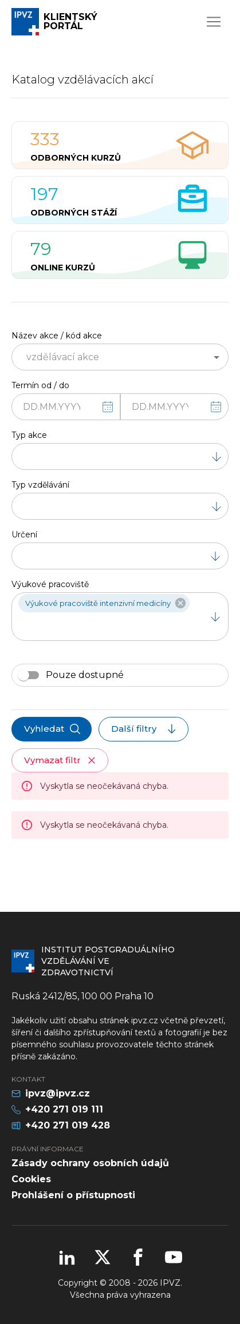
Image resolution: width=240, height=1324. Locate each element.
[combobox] (110, 357)
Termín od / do (40, 385)
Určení (24, 534)
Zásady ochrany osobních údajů (90, 1163)
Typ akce (29, 435)
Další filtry (144, 729)
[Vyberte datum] (107, 407)
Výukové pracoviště (50, 584)
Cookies (31, 1179)
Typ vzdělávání (40, 485)
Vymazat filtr (61, 760)
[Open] (216, 357)
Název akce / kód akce (56, 335)
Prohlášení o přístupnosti (73, 1195)
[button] (104, 603)
